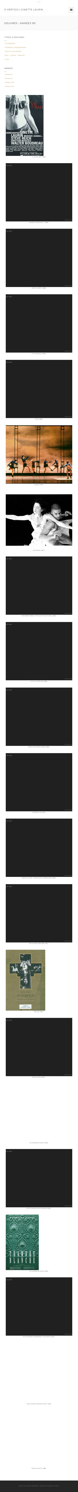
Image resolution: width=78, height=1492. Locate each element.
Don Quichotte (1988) (39, 1468)
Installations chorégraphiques (15, 47)
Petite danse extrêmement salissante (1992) (38, 1336)
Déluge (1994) (38, 1011)
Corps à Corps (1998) (39, 288)
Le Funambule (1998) (39, 353)
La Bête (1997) (38, 484)
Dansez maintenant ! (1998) (38, 222)
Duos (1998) (39, 419)
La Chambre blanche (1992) (38, 1271)
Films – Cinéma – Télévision (15, 55)
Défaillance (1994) (38, 1077)
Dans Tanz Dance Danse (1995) (38, 747)
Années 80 (9, 74)
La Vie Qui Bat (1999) (39, 157)
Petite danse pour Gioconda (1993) (39, 1208)
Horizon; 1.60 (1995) (38, 812)
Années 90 (9, 78)
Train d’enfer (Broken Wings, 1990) (38, 1404)
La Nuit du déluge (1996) (38, 681)
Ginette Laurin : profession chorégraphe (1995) (39, 878)
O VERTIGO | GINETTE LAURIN (23, 9)
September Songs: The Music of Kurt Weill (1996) (38, 616)
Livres (7, 59)
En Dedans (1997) (38, 550)
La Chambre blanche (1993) (38, 1143)
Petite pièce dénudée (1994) (38, 943)
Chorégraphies (10, 43)
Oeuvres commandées (13, 51)
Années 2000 (9, 82)
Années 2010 (9, 86)
